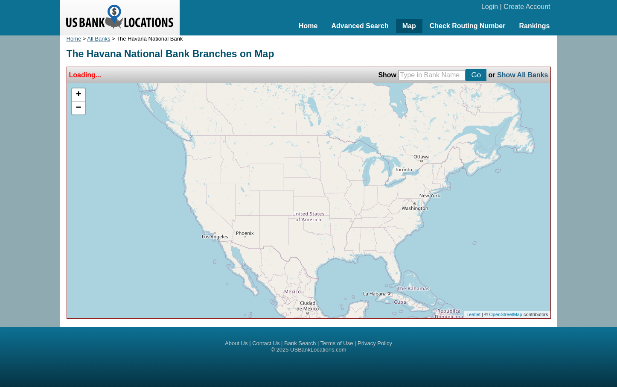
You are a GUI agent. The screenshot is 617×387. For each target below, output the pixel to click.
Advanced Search (359, 25)
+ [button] (78, 94)
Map (409, 25)
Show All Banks (522, 75)
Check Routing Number (468, 25)
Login (489, 6)
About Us (236, 343)
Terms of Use (336, 343)
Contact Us (265, 343)
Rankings (534, 25)
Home (308, 25)
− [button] (78, 108)
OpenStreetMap (505, 314)
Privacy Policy (375, 343)
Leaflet (473, 314)
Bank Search (300, 343)
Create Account (526, 6)
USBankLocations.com (318, 349)
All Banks (98, 38)
